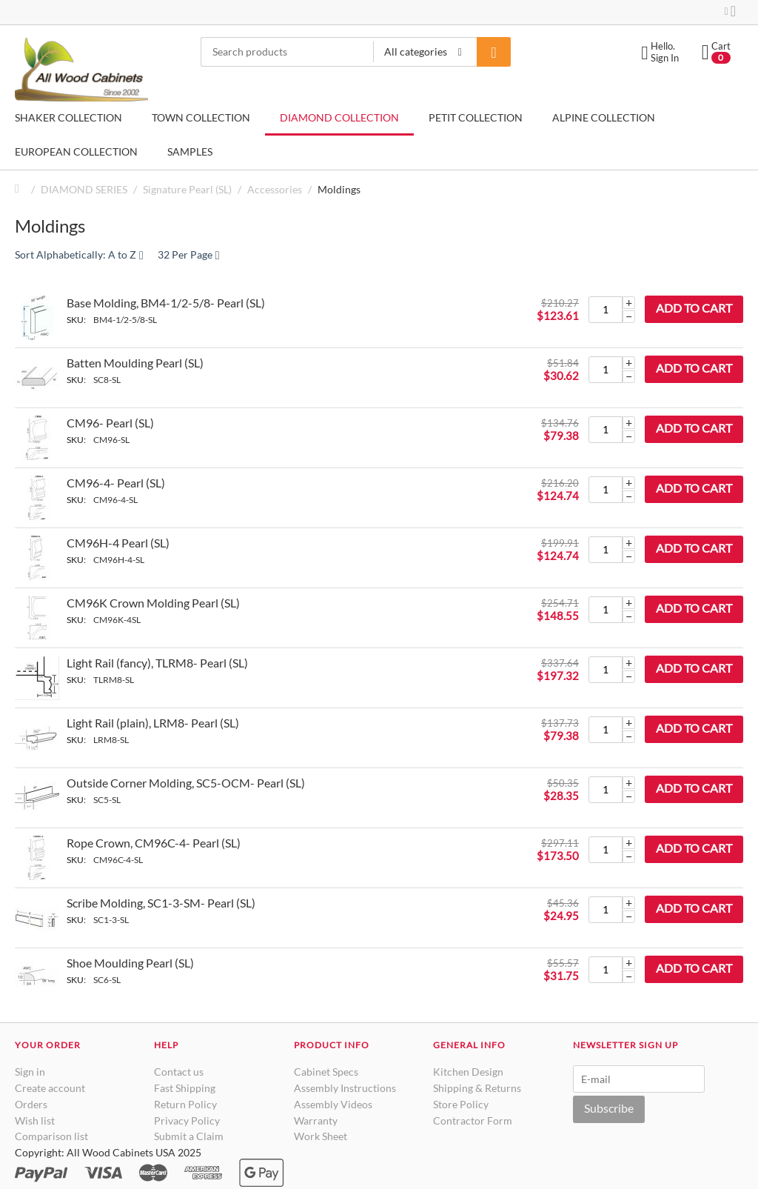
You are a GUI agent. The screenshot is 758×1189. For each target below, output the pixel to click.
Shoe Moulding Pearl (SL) (130, 963)
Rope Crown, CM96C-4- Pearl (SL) (154, 843)
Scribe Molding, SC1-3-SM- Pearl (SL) (161, 903)
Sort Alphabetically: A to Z (79, 255)
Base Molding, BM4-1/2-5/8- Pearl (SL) (166, 303)
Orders (31, 1104)
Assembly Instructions (345, 1088)
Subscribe (609, 1108)
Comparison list (51, 1136)
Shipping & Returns (477, 1088)
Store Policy (461, 1104)
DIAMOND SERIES (84, 189)
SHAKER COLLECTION (68, 117)
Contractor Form (472, 1120)
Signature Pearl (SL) (187, 189)
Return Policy (185, 1104)
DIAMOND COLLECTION (339, 117)
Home (21, 189)
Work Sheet (320, 1136)
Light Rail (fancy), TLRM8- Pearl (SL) (157, 663)
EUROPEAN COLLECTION (76, 151)
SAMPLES (189, 151)
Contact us (179, 1071)
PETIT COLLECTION (476, 117)
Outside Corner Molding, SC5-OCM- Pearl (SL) (186, 783)
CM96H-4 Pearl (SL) (118, 543)
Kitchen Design (468, 1071)
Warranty (316, 1120)
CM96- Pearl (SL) (110, 423)
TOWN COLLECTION (201, 117)
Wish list (35, 1120)
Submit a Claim (189, 1136)
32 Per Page (189, 255)
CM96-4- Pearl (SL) (116, 483)
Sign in (30, 1071)
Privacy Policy (187, 1120)
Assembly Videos (333, 1104)
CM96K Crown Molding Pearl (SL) (153, 603)
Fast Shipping (184, 1088)
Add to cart (694, 308)
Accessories (274, 189)
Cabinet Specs (326, 1071)
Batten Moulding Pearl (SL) (135, 363)
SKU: (76, 319)
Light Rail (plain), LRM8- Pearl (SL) (153, 723)
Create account (50, 1088)
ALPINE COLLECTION (603, 117)
